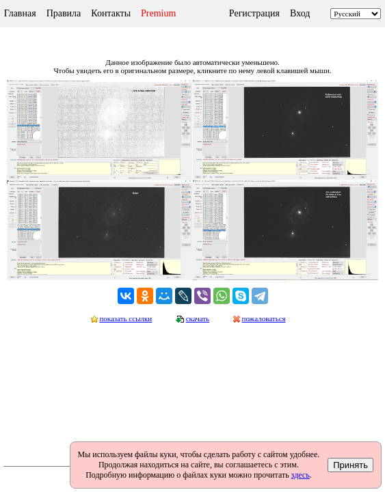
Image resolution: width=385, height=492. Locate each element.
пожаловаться (264, 318)
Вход (300, 13)
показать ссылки (125, 318)
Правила (64, 13)
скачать (197, 318)
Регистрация (254, 13)
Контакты (111, 13)
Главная (20, 13)
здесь (300, 475)
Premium (158, 13)
